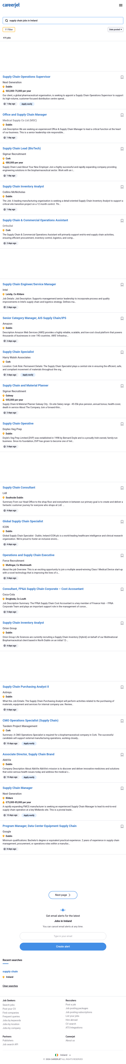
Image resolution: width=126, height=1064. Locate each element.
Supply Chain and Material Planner (25, 385)
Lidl (5, 493)
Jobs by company (12, 1027)
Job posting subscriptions (79, 1012)
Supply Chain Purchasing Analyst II (26, 686)
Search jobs (9, 1004)
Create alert (63, 946)
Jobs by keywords (12, 1020)
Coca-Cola (9, 594)
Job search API (10, 1044)
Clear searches (10, 986)
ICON (6, 526)
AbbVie (7, 759)
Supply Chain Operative (18, 423)
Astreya (7, 692)
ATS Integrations (74, 1027)
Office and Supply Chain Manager (25, 114)
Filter (9, 29)
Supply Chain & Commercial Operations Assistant (35, 220)
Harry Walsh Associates (17, 357)
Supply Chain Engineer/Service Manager (29, 284)
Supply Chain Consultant (19, 487)
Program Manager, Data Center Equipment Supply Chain (40, 826)
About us (70, 1040)
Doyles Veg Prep (12, 429)
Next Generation (12, 82)
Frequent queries (11, 1016)
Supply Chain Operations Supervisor (26, 76)
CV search (71, 1024)
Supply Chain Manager (17, 788)
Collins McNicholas (14, 192)
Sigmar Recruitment (14, 154)
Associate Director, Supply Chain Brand (28, 754)
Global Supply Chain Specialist (23, 521)
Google (7, 831)
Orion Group (10, 628)
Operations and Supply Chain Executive (28, 555)
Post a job (71, 1004)
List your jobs (72, 1016)
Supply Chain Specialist (18, 351)
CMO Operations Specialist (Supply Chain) (30, 720)
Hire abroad (71, 1020)
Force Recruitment (13, 560)
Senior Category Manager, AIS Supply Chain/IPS (34, 318)
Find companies (11, 1012)
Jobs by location (11, 1024)
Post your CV (9, 1008)
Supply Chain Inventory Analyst (23, 186)
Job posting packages (77, 1008)
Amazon (7, 323)
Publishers (8, 1040)
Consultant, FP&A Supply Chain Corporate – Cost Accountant (43, 589)
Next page (63, 894)
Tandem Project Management (20, 726)
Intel (5, 289)
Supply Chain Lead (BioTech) (22, 148)
